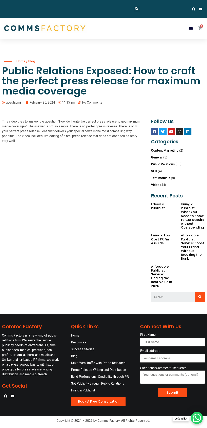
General (157, 157)
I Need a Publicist (158, 206)
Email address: (172, 356)
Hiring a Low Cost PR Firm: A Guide (161, 239)
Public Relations (163, 164)
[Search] (200, 297)
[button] (190, 28)
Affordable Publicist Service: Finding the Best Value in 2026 (161, 276)
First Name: (172, 339)
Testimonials (160, 178)
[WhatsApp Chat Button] (197, 418)
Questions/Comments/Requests (163, 368)
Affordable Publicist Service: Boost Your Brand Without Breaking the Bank (192, 247)
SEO (154, 171)
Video (155, 185)
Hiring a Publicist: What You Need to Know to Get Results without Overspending (192, 216)
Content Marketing (164, 150)
